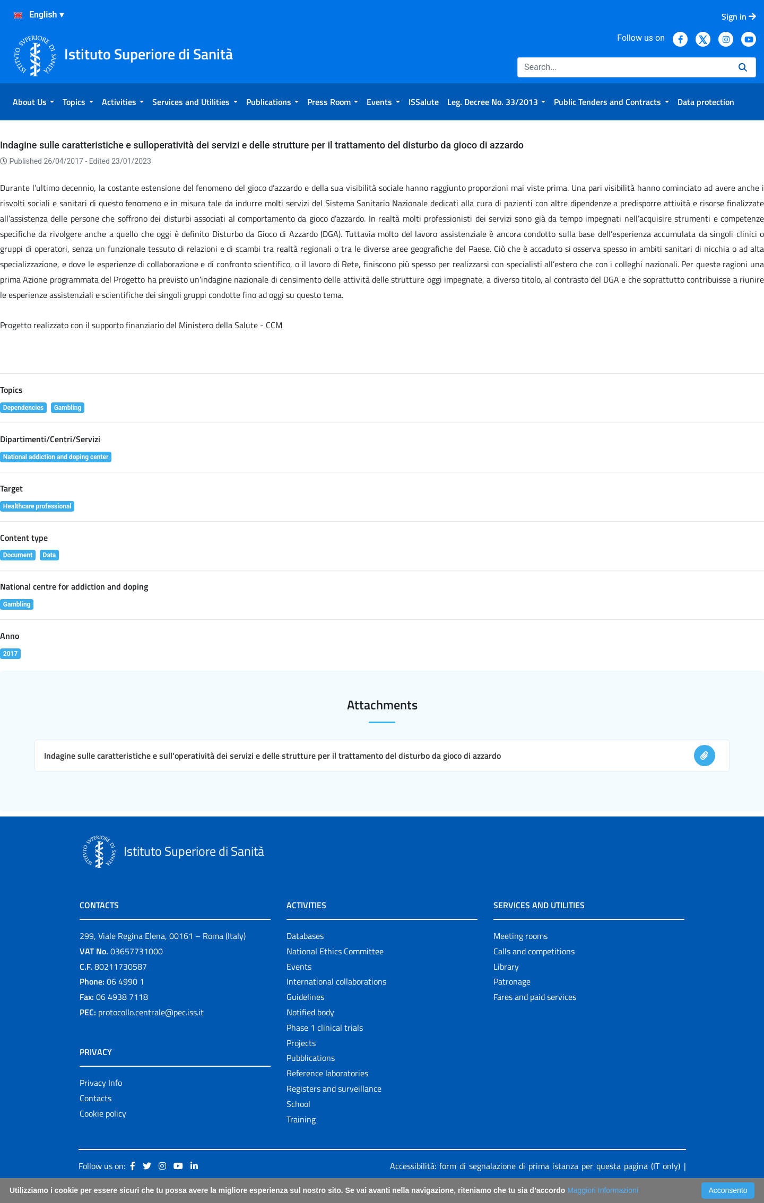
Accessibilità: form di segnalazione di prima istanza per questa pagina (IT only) (535, 1166)
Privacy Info (101, 1082)
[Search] (623, 67)
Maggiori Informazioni (602, 1190)
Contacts (95, 1098)
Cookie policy (103, 1113)
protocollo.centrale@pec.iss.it (151, 1012)
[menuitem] (33, 101)
